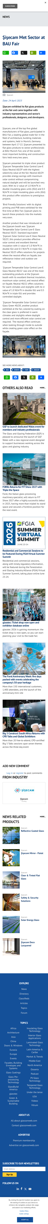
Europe (13, 1054)
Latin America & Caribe (35, 1051)
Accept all (25, 1220)
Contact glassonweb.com (24, 1125)
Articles (24, 1003)
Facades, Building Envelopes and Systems (13, 1065)
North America (35, 1065)
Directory (24, 993)
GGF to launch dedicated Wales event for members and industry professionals (23, 428)
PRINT (32, 52)
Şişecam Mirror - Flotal (32, 853)
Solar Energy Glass (30, 920)
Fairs (26, 370)
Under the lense (34, 1092)
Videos (34, 1100)
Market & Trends (34, 1056)
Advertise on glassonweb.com (24, 1145)
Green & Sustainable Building (13, 1100)
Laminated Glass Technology (34, 1044)
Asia (13, 1036)
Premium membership (24, 1140)
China (13, 1041)
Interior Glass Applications (34, 1037)
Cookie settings (24, 1214)
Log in (10, 773)
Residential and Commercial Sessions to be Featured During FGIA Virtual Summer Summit (24, 553)
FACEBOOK (13, 52)
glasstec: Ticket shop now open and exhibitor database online (21, 624)
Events (16, 370)
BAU (7, 370)
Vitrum (34, 1105)
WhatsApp (4, 52)
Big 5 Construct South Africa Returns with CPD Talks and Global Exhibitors (24, 735)
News (24, 989)
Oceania (35, 1069)
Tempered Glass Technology (34, 1086)
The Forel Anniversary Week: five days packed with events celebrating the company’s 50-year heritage (22, 679)
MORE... (43, 388)
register (20, 773)
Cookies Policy (24, 1211)
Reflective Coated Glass (32, 830)
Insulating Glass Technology (35, 1030)
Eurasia (13, 1049)
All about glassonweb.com (24, 1120)
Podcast (35, 1073)
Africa (13, 1028)
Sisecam (36, 370)
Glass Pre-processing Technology (13, 1079)
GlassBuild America (13, 1088)
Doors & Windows (13, 1045)
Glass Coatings (13, 1072)
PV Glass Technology (34, 1079)
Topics (24, 1007)
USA (35, 1096)
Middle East (34, 1060)
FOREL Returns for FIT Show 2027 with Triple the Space (22, 488)
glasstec (13, 1093)
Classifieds (24, 998)
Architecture (13, 1032)
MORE (41, 52)
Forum (24, 1012)
